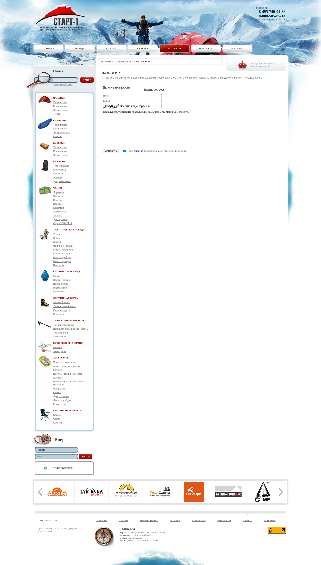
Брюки (56, 276)
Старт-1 (61, 17)
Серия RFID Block (62, 223)
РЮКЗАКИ (59, 161)
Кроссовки (58, 314)
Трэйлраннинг (60, 332)
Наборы (57, 238)
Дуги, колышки (61, 396)
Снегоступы (59, 404)
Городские (58, 173)
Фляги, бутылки (61, 253)
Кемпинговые (60, 106)
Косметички (59, 211)
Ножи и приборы (62, 257)
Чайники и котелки (63, 245)
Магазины (199, 520)
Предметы (58, 265)
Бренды (80, 48)
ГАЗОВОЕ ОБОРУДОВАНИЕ (68, 343)
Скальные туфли (61, 310)
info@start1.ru (135, 538)
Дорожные (58, 192)
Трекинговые (60, 102)
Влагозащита (60, 287)
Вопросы (174, 48)
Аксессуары (59, 336)
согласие (138, 157)
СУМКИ (57, 187)
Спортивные (59, 169)
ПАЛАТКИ (59, 98)
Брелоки (57, 369)
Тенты (56, 113)
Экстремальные (61, 110)
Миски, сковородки (63, 249)
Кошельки (58, 207)
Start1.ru (109, 61)
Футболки (58, 291)
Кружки (57, 241)
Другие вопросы (116, 87)
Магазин (237, 48)
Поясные (57, 203)
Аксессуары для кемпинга (66, 366)
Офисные (58, 200)
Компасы (58, 377)
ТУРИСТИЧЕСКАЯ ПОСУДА (68, 229)
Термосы (57, 234)
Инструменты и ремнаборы (67, 373)
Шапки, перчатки (62, 280)
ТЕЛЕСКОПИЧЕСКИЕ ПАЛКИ (70, 320)
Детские (57, 177)
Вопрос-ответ (125, 61)
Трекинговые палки (63, 324)
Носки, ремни (60, 283)
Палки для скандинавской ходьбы (70, 328)
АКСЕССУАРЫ (61, 357)
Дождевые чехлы (62, 181)
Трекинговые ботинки (64, 306)
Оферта (247, 520)
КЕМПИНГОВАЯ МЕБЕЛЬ (67, 410)
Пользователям (63, 468)
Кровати (57, 422)
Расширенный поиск (62, 84)
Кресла (57, 414)
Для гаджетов (60, 219)
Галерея (143, 48)
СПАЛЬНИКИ (60, 120)
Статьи (111, 48)
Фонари (57, 392)
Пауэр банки (59, 388)
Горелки (57, 347)
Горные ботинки (61, 302)
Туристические (61, 165)
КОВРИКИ (58, 143)
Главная (48, 48)
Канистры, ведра (62, 261)
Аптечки (57, 215)
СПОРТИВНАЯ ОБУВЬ (65, 298)
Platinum (57, 136)
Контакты (206, 48)
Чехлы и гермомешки (64, 362)
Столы (56, 418)
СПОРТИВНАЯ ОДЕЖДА (66, 271)
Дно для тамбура (62, 400)
